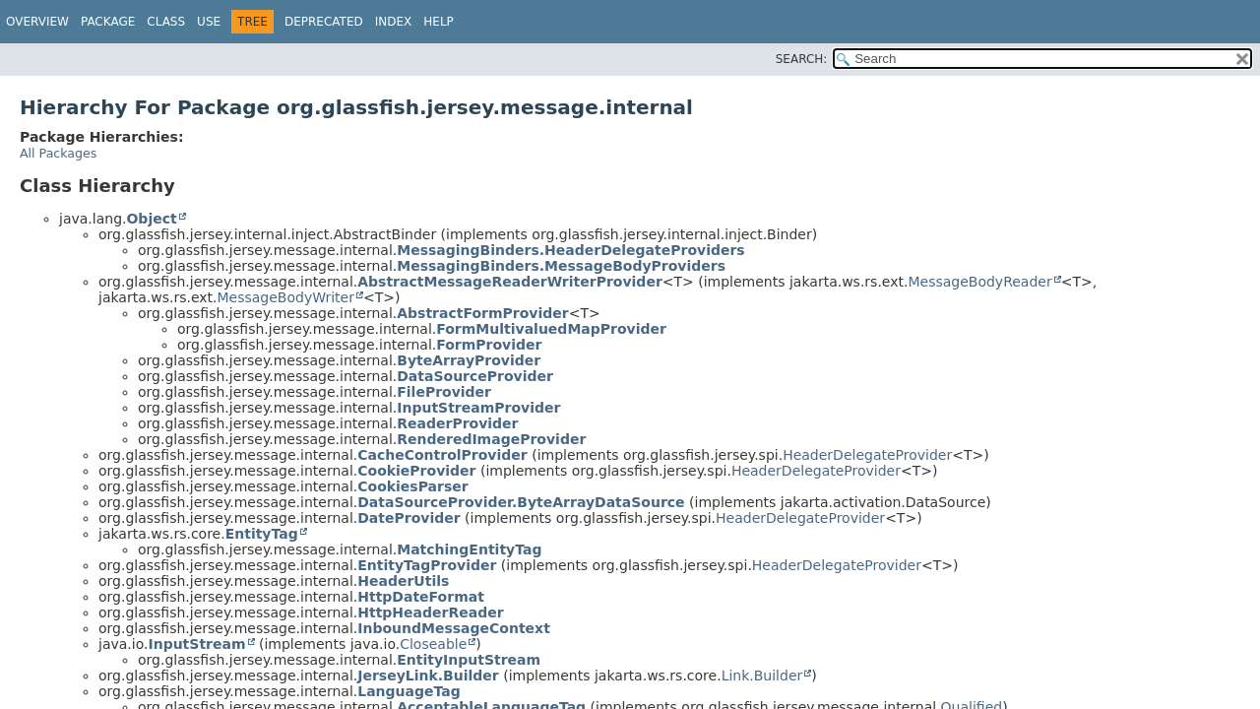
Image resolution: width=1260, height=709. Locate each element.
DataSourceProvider (475, 376)
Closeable (433, 644)
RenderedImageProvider (491, 439)
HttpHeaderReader (430, 612)
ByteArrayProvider (468, 360)
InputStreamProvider (478, 408)
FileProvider (444, 392)
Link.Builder (762, 675)
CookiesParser (412, 486)
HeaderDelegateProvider (867, 455)
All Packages (58, 153)
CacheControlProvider (442, 455)
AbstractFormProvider (482, 313)
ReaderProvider (457, 423)
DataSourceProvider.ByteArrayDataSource (520, 502)
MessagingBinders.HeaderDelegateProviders (570, 250)
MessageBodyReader (979, 282)
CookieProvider (416, 471)
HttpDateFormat (420, 597)
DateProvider (408, 518)
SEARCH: (802, 59)
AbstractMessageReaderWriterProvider (509, 282)
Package (108, 22)
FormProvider (488, 345)
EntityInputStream (468, 660)
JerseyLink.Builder (428, 675)
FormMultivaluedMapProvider (551, 329)
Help (438, 22)
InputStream (196, 644)
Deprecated (323, 22)
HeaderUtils (403, 581)
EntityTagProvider (426, 565)
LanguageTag (409, 691)
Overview (37, 22)
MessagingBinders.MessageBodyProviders (561, 266)
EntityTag (261, 534)
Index (393, 22)
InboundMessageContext (453, 628)
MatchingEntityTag (469, 549)
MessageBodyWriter (285, 297)
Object (151, 218)
